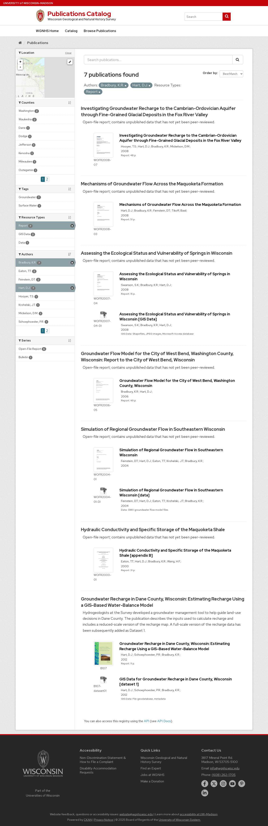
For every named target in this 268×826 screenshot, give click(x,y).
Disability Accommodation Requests (98, 770)
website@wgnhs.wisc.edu (136, 814)
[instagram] (223, 783)
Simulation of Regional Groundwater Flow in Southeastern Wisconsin (153, 429)
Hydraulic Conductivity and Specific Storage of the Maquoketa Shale (153, 530)
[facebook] (204, 783)
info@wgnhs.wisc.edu (224, 768)
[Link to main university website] (43, 777)
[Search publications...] (158, 59)
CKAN (88, 820)
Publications (37, 42)
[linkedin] (204, 792)
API (146, 721)
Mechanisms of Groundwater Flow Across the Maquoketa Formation (152, 184)
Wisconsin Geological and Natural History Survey (163, 760)
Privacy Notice (103, 820)
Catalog (71, 31)
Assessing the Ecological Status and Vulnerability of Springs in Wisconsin (156, 253)
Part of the (43, 793)
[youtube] (232, 783)
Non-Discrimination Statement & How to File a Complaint (103, 760)
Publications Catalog (79, 13)
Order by (210, 73)
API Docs (164, 721)
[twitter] (214, 783)
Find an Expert (150, 768)
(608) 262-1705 (224, 775)
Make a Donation (152, 781)
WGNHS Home (47, 31)
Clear (68, 53)
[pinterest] (241, 783)
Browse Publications (100, 31)
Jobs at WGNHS (152, 775)
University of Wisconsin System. (180, 820)
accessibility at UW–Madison (199, 814)
